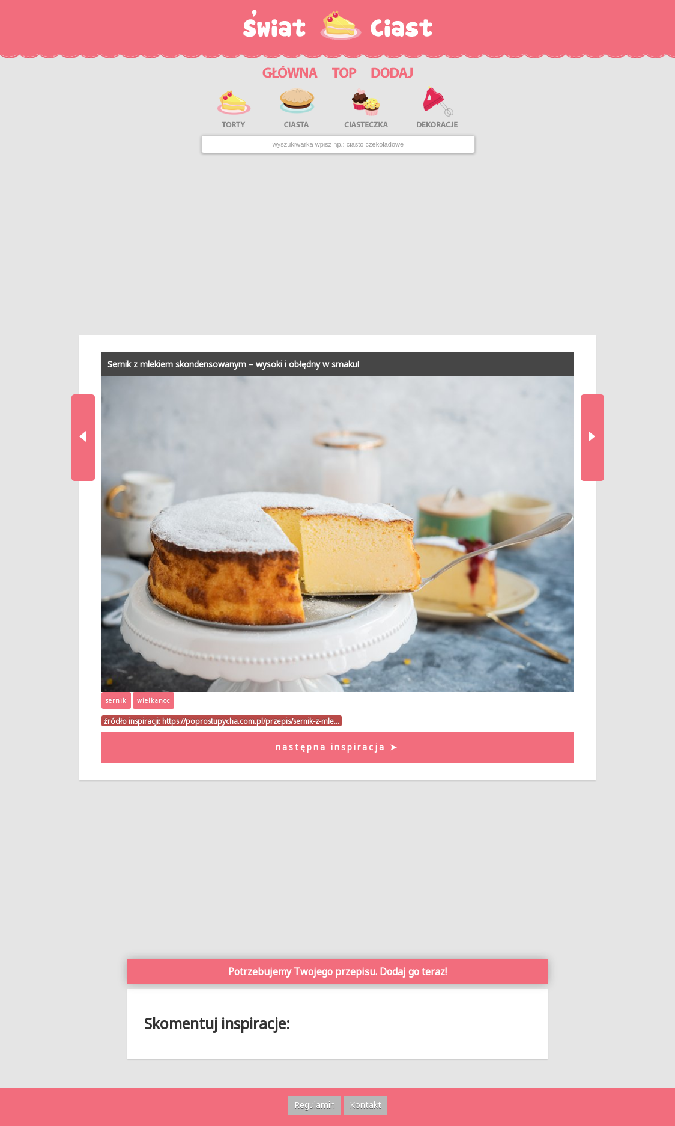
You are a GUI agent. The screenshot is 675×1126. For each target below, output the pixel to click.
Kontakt (365, 1104)
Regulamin (314, 1104)
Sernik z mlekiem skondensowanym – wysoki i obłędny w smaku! (233, 364)
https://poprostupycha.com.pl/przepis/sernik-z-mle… (250, 721)
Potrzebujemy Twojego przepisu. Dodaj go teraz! (337, 971)
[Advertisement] (337, 245)
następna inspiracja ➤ (337, 747)
